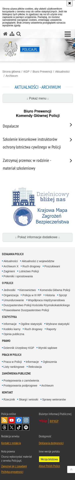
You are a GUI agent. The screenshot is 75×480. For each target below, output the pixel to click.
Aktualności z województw (38, 261)
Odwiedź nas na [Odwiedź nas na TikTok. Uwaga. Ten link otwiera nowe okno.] (19, 427)
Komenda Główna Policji (55, 290)
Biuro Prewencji (42, 71)
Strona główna (11, 71)
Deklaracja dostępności (51, 443)
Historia (50, 295)
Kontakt (7, 392)
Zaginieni (9, 271)
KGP (26, 71)
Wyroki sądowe (47, 347)
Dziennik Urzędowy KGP (19, 347)
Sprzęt (63, 295)
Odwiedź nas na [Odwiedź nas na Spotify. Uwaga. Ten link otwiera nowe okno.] (26, 427)
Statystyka (9, 317)
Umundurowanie (14, 300)
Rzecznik (9, 399)
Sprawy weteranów (54, 399)
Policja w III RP (31, 295)
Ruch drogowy (31, 266)
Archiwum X (11, 266)
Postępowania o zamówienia (21, 380)
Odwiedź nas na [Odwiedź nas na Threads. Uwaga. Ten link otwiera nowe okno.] (4, 427)
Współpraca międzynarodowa (46, 300)
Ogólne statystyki (31, 324)
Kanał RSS (4, 420)
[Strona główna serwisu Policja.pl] (5, 33)
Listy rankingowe (14, 366)
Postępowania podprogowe (20, 385)
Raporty (51, 329)
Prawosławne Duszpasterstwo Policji (26, 310)
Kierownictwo (27, 290)
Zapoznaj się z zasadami (14, 466)
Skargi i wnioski (28, 399)
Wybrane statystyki (57, 324)
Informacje (10, 324)
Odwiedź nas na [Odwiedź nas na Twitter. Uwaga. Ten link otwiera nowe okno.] (11, 427)
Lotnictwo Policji (29, 271)
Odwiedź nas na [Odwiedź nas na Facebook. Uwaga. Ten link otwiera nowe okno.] (19, 420)
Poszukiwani (52, 266)
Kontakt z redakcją (11, 443)
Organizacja (11, 295)
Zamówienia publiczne (16, 373)
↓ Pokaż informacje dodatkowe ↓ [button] (37, 237)
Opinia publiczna (14, 334)
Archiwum (12, 75)
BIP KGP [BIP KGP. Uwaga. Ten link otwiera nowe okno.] (54, 421)
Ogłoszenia (50, 361)
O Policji (7, 283)
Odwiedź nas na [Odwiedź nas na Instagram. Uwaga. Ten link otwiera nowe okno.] (26, 420)
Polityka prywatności (12, 472)
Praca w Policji (11, 355)
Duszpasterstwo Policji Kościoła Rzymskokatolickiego (37, 305)
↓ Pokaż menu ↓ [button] (38, 98)
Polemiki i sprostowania (18, 276)
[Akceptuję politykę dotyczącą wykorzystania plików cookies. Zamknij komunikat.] (70, 3)
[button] (68, 34)
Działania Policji (13, 254)
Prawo (6, 341)
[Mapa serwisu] (12, 33)
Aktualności (62, 71)
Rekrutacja (35, 366)
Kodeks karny (12, 329)
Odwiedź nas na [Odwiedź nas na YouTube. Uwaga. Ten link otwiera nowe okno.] (11, 420)
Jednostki (9, 290)
